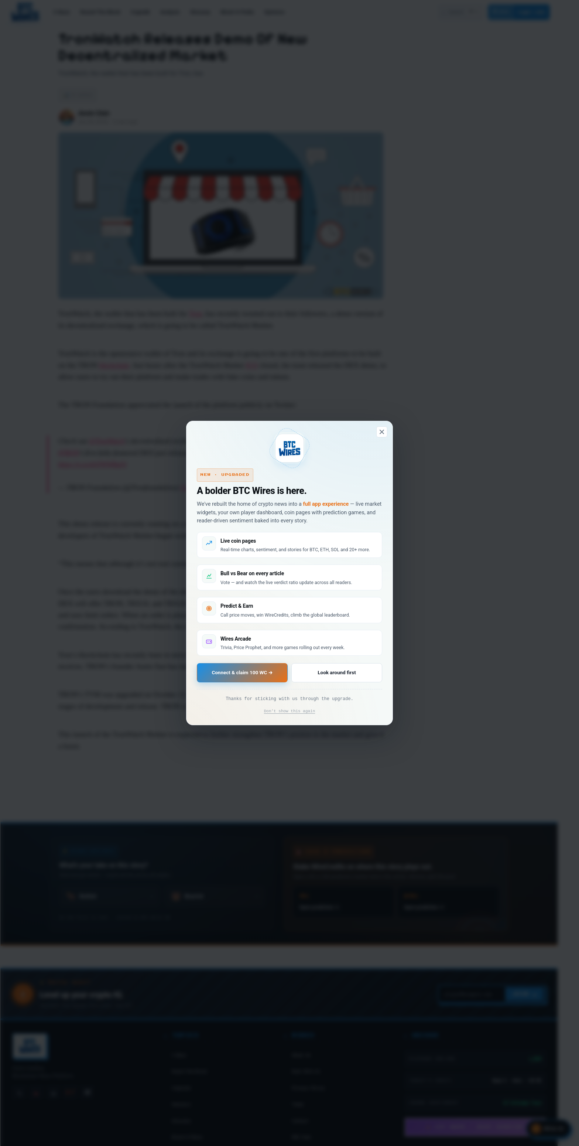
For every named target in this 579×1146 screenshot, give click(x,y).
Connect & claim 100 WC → (242, 673)
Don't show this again (289, 711)
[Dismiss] (381, 431)
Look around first (336, 673)
